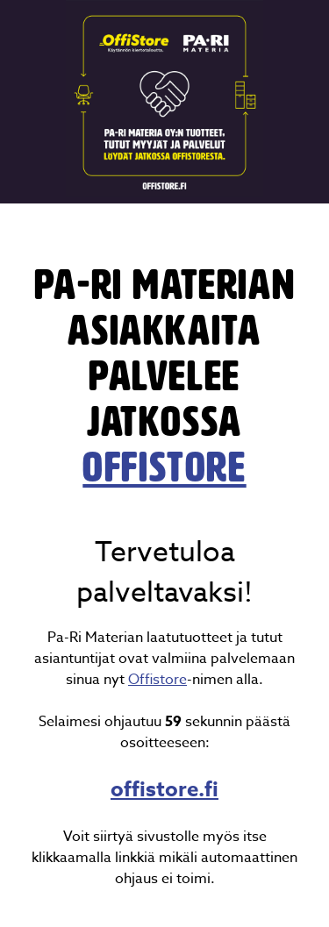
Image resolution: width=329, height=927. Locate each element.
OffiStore (164, 467)
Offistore (157, 679)
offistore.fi (164, 789)
